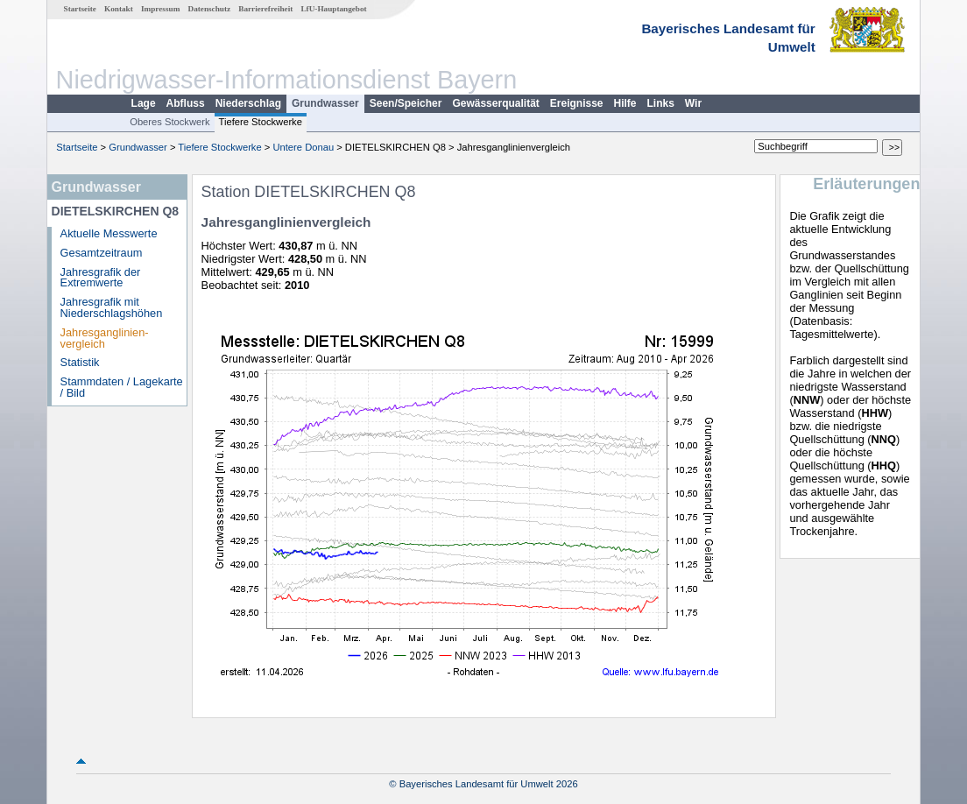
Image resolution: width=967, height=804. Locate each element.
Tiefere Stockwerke (260, 121)
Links (660, 103)
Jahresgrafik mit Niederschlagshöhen (111, 307)
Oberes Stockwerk (169, 121)
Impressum (160, 8)
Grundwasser (325, 103)
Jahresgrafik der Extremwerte (100, 277)
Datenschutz (209, 8)
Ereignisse (576, 103)
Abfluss (185, 103)
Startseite (80, 8)
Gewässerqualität (495, 103)
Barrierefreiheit (265, 8)
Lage (143, 103)
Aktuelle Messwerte (109, 233)
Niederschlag (248, 103)
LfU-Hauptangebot (333, 8)
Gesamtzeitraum (101, 252)
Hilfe (625, 103)
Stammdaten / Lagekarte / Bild (121, 387)
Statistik (80, 362)
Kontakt (118, 8)
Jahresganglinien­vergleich (104, 338)
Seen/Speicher (406, 103)
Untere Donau (303, 147)
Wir (693, 103)
